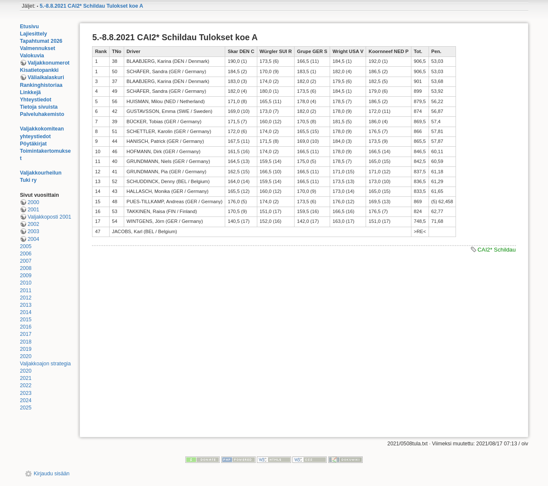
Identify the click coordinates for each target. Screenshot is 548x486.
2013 (25, 305)
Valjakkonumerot (48, 63)
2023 (25, 393)
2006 (25, 254)
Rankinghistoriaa (41, 85)
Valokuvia (32, 56)
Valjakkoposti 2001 (49, 217)
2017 (25, 334)
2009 (25, 276)
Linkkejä (30, 92)
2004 (33, 239)
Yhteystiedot (35, 100)
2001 (33, 210)
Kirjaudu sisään (52, 474)
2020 (25, 356)
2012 (25, 298)
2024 (25, 400)
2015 (25, 320)
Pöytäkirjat (33, 144)
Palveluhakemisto (42, 114)
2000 (33, 202)
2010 (25, 283)
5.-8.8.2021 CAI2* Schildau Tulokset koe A (91, 6)
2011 (25, 290)
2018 (25, 342)
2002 (33, 224)
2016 (25, 327)
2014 (25, 312)
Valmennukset (37, 48)
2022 (25, 385)
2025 (25, 408)
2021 (25, 378)
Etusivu (29, 27)
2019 (25, 349)
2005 (25, 246)
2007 (25, 261)
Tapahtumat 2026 (41, 41)
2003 (33, 231)
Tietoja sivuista (38, 107)
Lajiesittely (33, 34)
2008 (25, 268)
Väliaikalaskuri (45, 77)
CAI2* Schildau (496, 249)
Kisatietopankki (39, 70)
